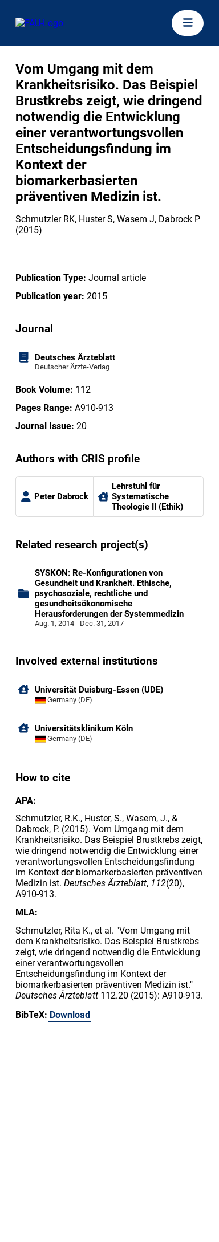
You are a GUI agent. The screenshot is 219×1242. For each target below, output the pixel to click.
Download (70, 1014)
